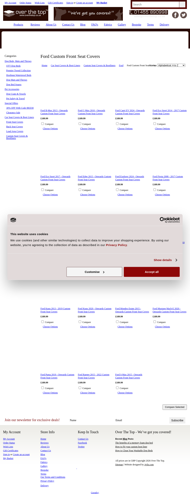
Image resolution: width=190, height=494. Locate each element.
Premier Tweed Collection (18, 70)
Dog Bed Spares (13, 84)
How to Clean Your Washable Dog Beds (134, 450)
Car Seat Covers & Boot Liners (19, 117)
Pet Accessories (12, 89)
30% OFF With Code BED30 (20, 108)
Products (18, 24)
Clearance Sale (13, 112)
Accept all (152, 271)
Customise (94, 271)
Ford (121, 65)
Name (73, 420)
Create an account (84, 2)
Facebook (82, 442)
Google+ (95, 492)
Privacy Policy (47, 481)
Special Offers (11, 103)
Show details (163, 260)
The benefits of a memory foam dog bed (134, 442)
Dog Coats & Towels (16, 94)
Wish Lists (40, 2)
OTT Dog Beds (13, 65)
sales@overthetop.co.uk (149, 16)
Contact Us (83, 439)
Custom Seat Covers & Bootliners (17, 137)
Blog (125, 439)
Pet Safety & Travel (15, 98)
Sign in (69, 2)
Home (44, 65)
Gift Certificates (55, 2)
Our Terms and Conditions (52, 477)
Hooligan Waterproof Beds (18, 75)
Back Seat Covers (14, 126)
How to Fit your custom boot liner (131, 446)
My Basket (8, 458)
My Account (10, 2)
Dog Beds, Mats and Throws (18, 61)
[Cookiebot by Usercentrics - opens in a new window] (163, 220)
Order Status (25, 2)
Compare (49, 124)
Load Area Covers (14, 131)
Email (119, 420)
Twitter (81, 446)
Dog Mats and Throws (16, 80)
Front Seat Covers (14, 122)
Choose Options (50, 128)
